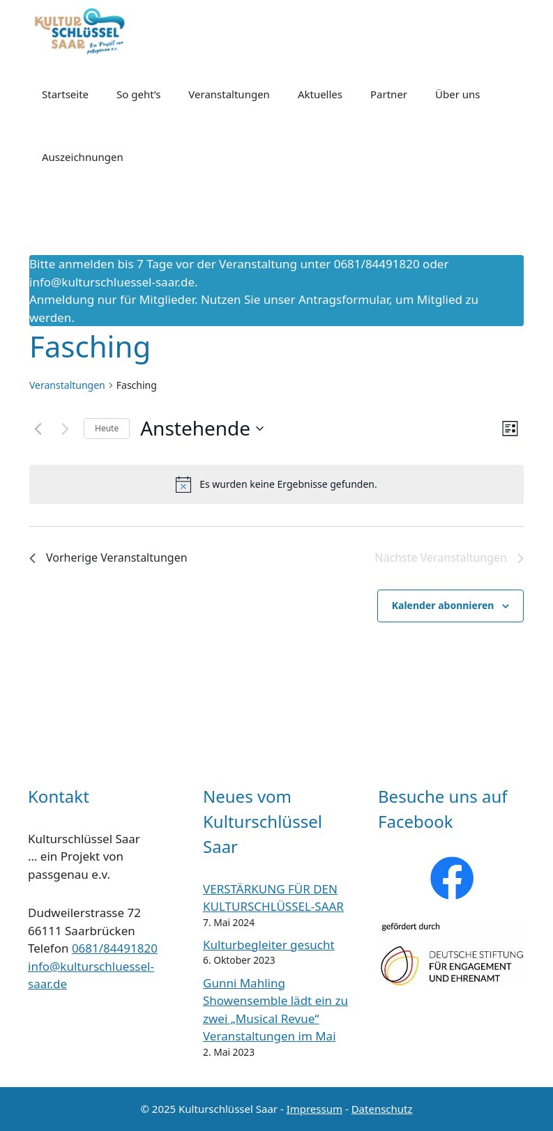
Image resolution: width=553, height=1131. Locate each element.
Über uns (457, 94)
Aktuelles (320, 94)
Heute (107, 428)
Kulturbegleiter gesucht (269, 945)
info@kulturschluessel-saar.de (112, 282)
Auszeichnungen (82, 157)
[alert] (276, 484)
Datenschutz (382, 1109)
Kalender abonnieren (443, 605)
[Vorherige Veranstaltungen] (37, 428)
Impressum (314, 1109)
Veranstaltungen (229, 94)
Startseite (65, 94)
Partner (388, 94)
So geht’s (138, 94)
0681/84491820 (115, 948)
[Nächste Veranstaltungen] (64, 428)
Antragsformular (343, 299)
